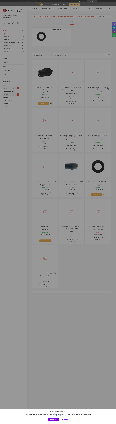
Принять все (53, 419)
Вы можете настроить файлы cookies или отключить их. (57, 415)
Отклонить (65, 419)
